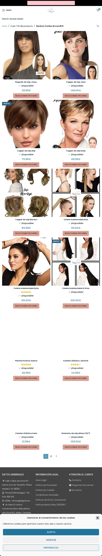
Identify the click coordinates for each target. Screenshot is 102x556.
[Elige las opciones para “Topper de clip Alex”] (26, 164)
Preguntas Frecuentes (83, 394)
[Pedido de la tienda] (98, 26)
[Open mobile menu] (7, 10)
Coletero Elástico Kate (26, 342)
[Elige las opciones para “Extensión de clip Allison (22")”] (76, 356)
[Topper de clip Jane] (76, 55)
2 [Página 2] (51, 365)
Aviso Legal (41, 389)
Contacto (76, 389)
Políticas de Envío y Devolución (51, 409)
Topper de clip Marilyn (26, 219)
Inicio (4, 26)
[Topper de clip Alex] (26, 124)
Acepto (51, 532)
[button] (97, 517)
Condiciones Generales (47, 404)
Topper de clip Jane (76, 82)
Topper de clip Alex (26, 150)
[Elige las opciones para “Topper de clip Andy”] (76, 164)
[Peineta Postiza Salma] (26, 311)
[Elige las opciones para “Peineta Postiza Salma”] (26, 332)
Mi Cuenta (76, 399)
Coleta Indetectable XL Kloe (75, 288)
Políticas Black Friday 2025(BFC (51, 413)
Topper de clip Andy (76, 150)
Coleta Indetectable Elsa (76, 219)
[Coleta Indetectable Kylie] (26, 261)
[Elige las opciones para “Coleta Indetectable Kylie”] (26, 305)
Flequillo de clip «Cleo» (26, 82)
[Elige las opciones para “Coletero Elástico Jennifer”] (76, 332)
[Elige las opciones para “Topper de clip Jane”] (76, 95)
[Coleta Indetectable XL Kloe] (76, 261)
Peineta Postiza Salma (26, 315)
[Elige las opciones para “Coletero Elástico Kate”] (26, 356)
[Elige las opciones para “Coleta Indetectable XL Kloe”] (76, 305)
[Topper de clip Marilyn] (26, 193)
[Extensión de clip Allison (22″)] (76, 338)
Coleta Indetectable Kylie (26, 288)
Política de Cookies (45, 399)
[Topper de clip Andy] (76, 124)
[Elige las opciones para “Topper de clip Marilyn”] (26, 233)
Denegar (51, 539)
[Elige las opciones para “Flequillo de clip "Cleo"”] (26, 95)
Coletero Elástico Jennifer (75, 315)
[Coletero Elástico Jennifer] (76, 311)
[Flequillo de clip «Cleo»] (26, 55)
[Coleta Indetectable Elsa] (76, 193)
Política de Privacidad (46, 394)
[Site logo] (51, 2)
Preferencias (51, 547)
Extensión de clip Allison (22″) (76, 342)
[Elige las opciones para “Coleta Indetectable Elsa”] (76, 233)
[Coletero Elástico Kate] (26, 338)
